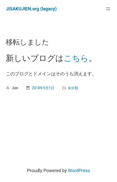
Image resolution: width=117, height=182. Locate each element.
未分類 (73, 88)
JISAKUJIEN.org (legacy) (31, 8)
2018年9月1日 (43, 88)
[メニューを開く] (108, 9)
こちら (76, 58)
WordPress (79, 170)
